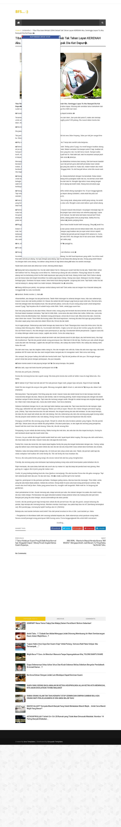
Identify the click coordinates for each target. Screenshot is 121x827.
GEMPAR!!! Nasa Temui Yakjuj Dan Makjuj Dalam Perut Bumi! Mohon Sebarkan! (59, 629)
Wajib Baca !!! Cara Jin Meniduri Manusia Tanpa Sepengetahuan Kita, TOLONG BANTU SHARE (65, 660)
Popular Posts (31, 624)
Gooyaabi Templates (55, 747)
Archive (60, 624)
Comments (90, 624)
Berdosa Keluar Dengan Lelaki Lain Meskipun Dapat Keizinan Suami (55, 680)
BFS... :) (22, 11)
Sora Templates (30, 747)
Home (18, 30)
